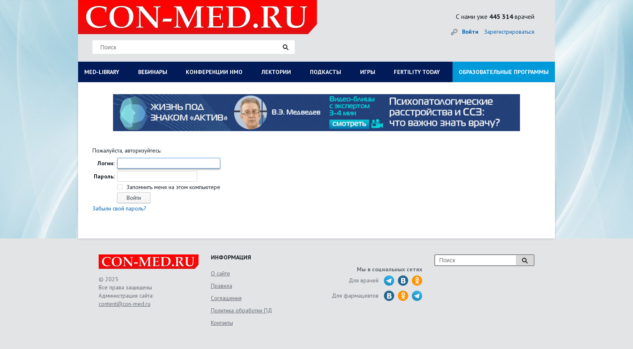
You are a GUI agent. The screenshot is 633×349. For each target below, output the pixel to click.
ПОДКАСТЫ (325, 72)
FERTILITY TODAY (417, 72)
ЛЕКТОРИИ (276, 72)
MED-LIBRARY (101, 72)
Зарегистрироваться (509, 31)
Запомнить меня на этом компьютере (172, 187)
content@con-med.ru (124, 303)
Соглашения (226, 298)
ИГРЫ (367, 72)
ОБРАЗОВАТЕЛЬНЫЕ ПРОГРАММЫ (504, 72)
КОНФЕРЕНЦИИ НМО (214, 72)
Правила (221, 285)
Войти (470, 32)
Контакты (222, 322)
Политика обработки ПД (241, 310)
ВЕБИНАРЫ (152, 72)
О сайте (220, 273)
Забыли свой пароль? (119, 208)
